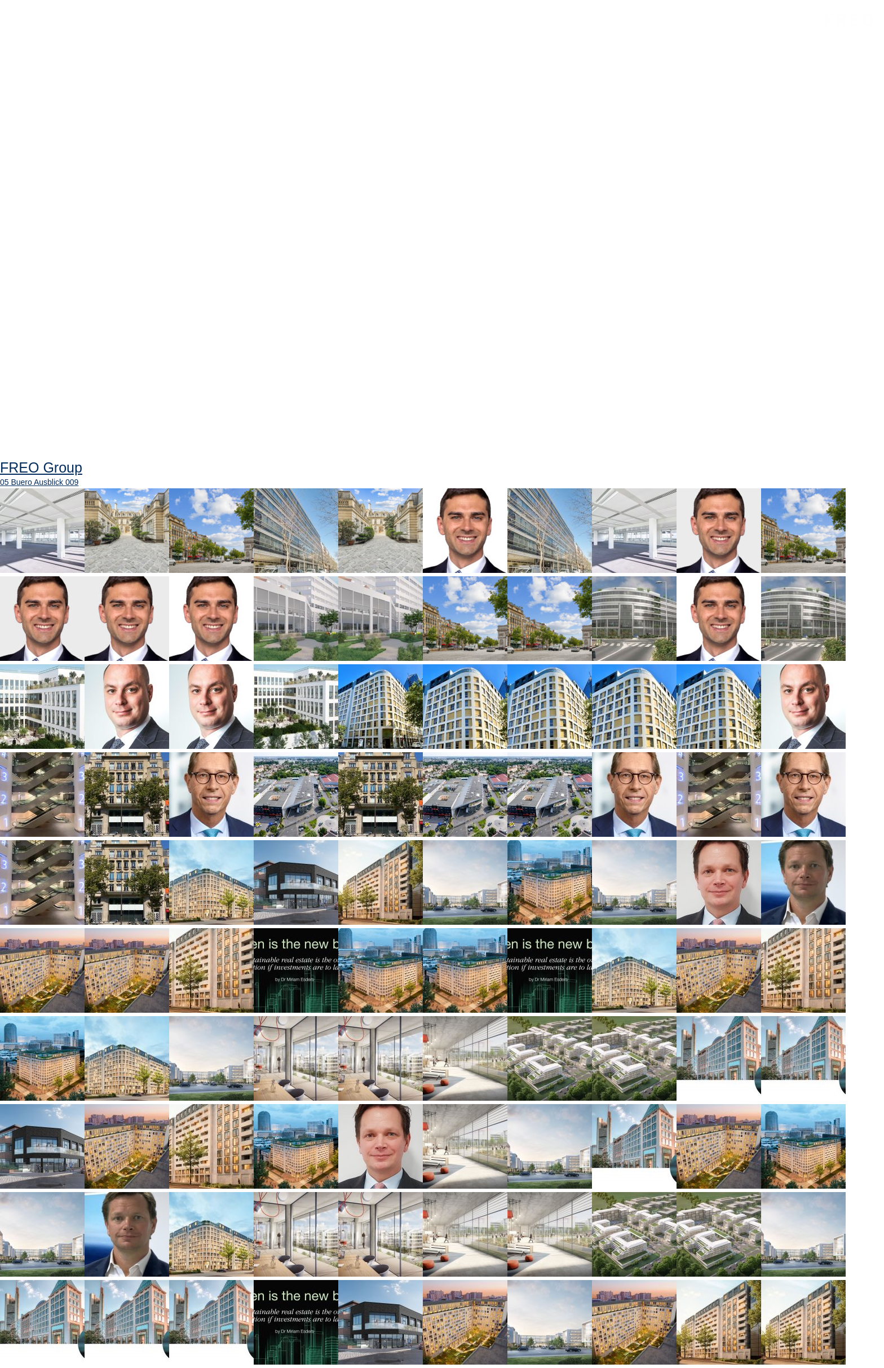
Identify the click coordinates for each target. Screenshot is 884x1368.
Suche (501, 34)
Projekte (216, 27)
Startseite (56, 27)
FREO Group (821, 29)
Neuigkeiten (368, 27)
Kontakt (443, 27)
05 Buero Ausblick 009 (39, 482)
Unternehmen (138, 27)
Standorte (289, 27)
